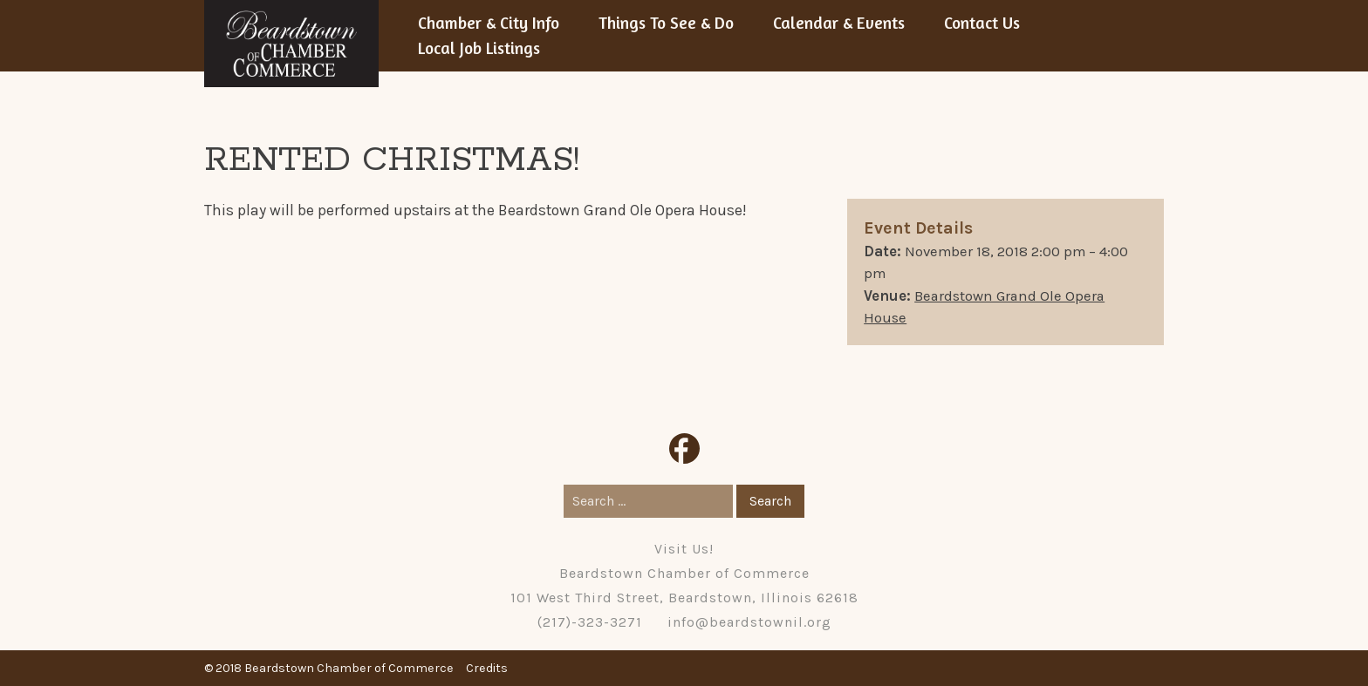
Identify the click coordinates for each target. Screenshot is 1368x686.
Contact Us (982, 22)
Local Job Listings (479, 47)
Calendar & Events (839, 22)
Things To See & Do (666, 22)
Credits (487, 668)
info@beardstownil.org (749, 622)
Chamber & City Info (488, 22)
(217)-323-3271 (589, 622)
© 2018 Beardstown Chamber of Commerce (329, 668)
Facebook (684, 448)
